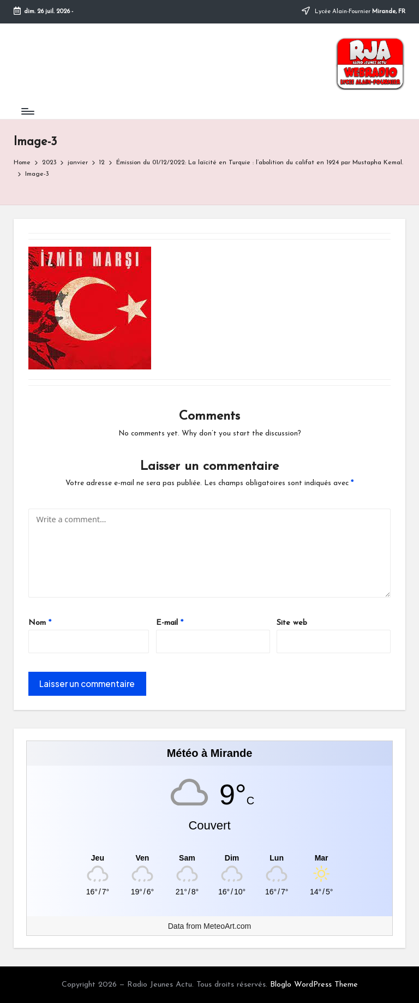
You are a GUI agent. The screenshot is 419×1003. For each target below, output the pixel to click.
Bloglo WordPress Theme (314, 985)
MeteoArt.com (227, 926)
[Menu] (27, 111)
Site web (292, 623)
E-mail (169, 623)
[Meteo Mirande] (210, 857)
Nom (39, 623)
